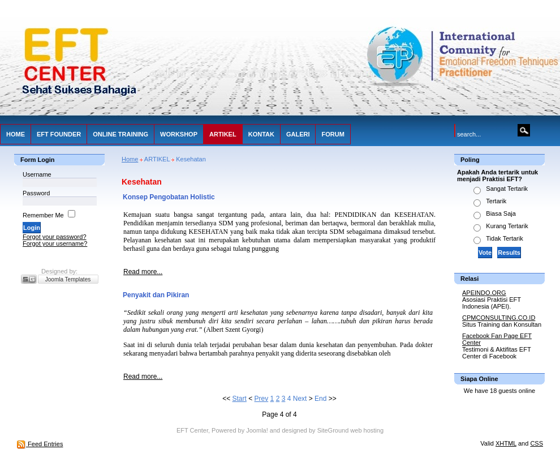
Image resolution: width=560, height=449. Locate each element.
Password (36, 193)
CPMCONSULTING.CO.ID (498, 317)
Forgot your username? (55, 243)
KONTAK (261, 134)
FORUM (332, 134)
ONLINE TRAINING (120, 134)
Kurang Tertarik (507, 226)
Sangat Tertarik (507, 188)
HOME (15, 134)
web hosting (367, 430)
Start (239, 399)
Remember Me (43, 215)
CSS (536, 443)
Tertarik (496, 201)
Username (37, 174)
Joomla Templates (68, 279)
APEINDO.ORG (484, 292)
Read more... (142, 272)
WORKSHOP (178, 134)
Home (130, 159)
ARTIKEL (222, 134)
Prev (262, 399)
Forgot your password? (55, 236)
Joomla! (257, 430)
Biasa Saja (501, 213)
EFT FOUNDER (59, 134)
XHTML (506, 443)
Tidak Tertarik (504, 238)
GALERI (298, 134)
